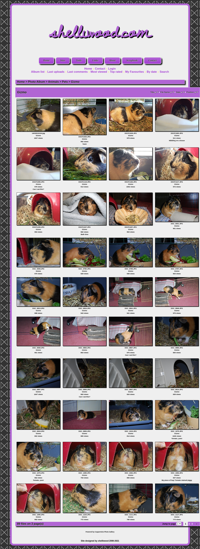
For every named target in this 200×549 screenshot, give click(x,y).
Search (164, 71)
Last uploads (55, 71)
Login (112, 68)
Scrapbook (132, 60)
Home (46, 60)
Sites (62, 60)
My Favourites (134, 71)
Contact (152, 60)
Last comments (77, 71)
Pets (65, 81)
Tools (78, 60)
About (112, 60)
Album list (37, 71)
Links (95, 60)
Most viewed (99, 71)
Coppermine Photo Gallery (104, 532)
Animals (53, 81)
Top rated (116, 71)
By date (152, 71)
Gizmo (75, 81)
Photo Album (36, 81)
